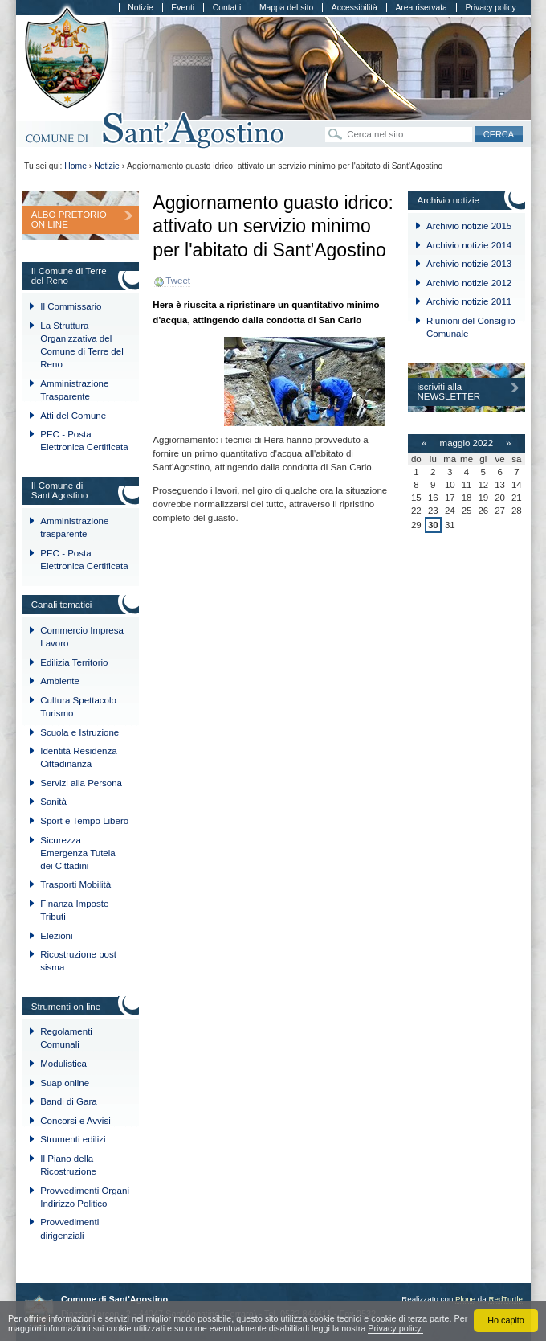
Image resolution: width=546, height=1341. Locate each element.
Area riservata (420, 7)
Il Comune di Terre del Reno (69, 275)
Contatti (227, 7)
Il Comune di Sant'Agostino (59, 490)
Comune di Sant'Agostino (155, 130)
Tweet (177, 280)
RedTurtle (505, 1298)
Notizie (140, 7)
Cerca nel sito (324, 125)
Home (75, 166)
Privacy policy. (395, 1328)
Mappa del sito (286, 7)
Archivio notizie (448, 200)
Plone (465, 1298)
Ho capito (505, 1320)
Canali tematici (61, 604)
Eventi (182, 7)
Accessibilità (354, 7)
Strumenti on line (65, 1006)
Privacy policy (490, 7)
